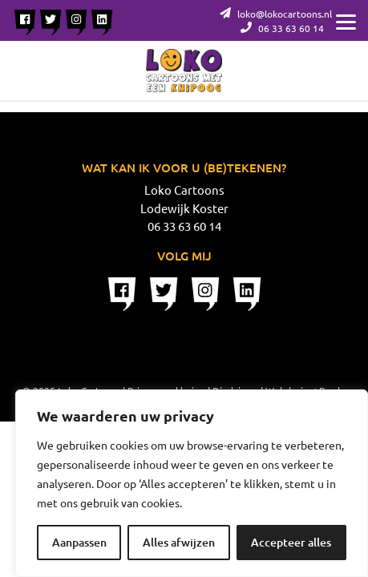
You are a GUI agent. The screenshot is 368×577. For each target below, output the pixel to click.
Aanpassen (79, 542)
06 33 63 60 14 (282, 28)
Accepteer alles (291, 542)
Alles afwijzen (179, 542)
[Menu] (346, 20)
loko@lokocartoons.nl (276, 13)
